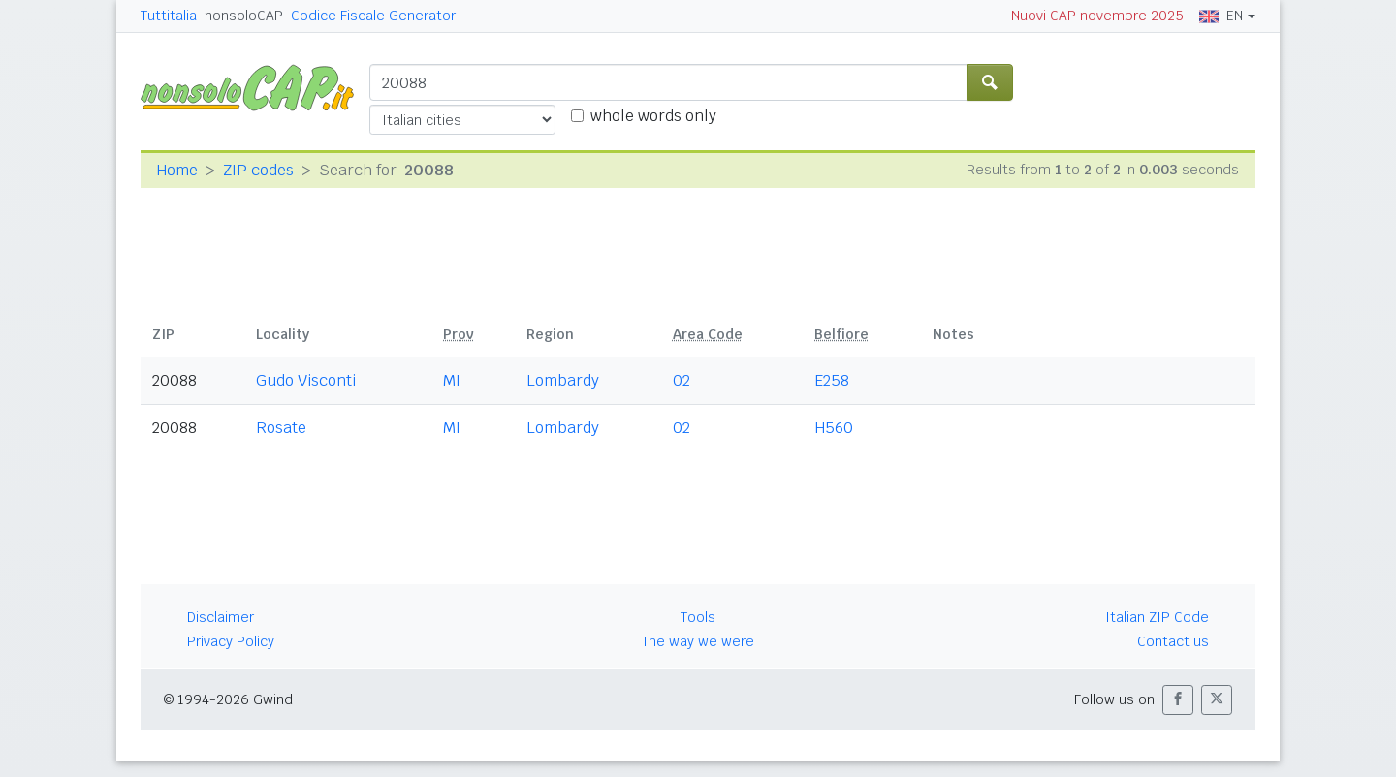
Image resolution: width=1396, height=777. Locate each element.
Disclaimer (220, 617)
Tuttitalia (169, 15)
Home (177, 170)
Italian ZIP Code (1157, 617)
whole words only (653, 116)
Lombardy (562, 380)
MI (451, 380)
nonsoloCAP (244, 15)
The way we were (698, 641)
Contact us (1173, 641)
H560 (833, 428)
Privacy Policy (230, 641)
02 (681, 380)
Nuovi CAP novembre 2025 (1097, 15)
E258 (831, 380)
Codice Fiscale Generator (373, 15)
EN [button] (1221, 15)
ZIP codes (258, 170)
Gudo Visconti (306, 380)
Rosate (281, 428)
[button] (1177, 700)
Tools (698, 617)
